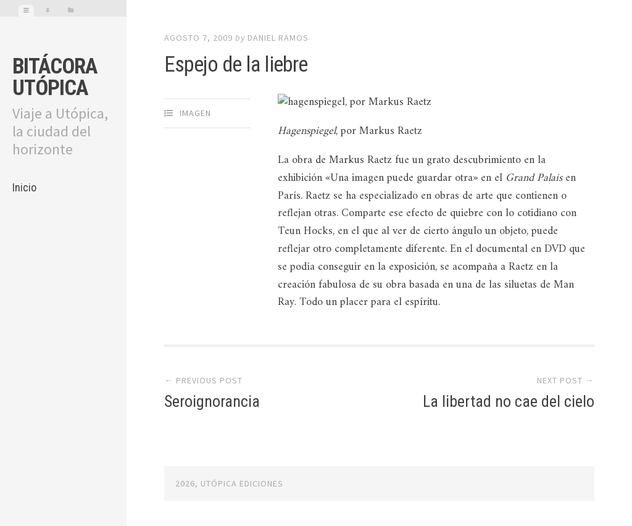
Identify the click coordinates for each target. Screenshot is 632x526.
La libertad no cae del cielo (508, 401)
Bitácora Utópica (54, 77)
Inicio (24, 187)
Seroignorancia (212, 401)
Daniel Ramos (278, 37)
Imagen (195, 113)
